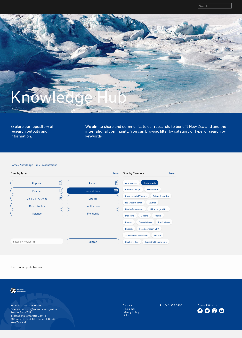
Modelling (129, 215)
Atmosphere (131, 182)
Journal (152, 202)
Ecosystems (152, 189)
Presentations (49, 164)
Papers (158, 215)
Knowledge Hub (29, 164)
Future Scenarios (161, 195)
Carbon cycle (150, 182)
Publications (164, 221)
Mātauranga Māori (158, 208)
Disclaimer (129, 308)
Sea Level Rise (131, 241)
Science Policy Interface (136, 235)
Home (14, 164)
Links (126, 315)
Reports (129, 228)
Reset (116, 173)
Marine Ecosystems (134, 208)
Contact (127, 305)
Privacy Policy (131, 312)
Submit (93, 241)
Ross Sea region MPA (149, 228)
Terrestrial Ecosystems (156, 241)
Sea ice (157, 235)
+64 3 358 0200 (172, 305)
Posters (128, 221)
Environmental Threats (135, 195)
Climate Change (132, 189)
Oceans (144, 215)
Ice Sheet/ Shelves (133, 202)
